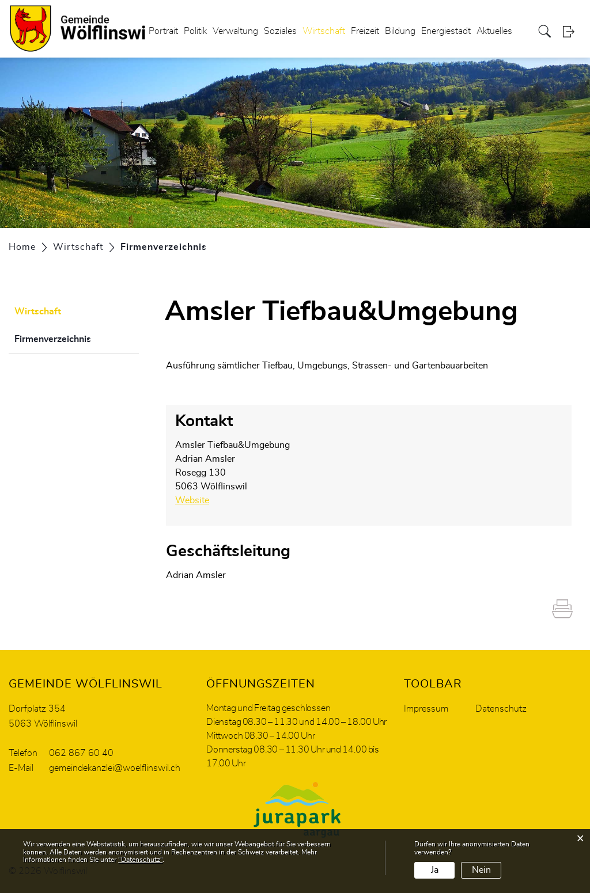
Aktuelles (494, 31)
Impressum (426, 708)
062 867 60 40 (81, 753)
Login (572, 31)
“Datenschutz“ (140, 859)
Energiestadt (446, 31)
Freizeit (365, 31)
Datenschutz (501, 708)
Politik (195, 31)
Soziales (280, 31)
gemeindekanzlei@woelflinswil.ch (114, 768)
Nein (481, 870)
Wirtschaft (323, 31)
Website (198, 500)
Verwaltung (235, 31)
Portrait (163, 31)
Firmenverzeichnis (76, 337)
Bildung (400, 31)
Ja (434, 870)
